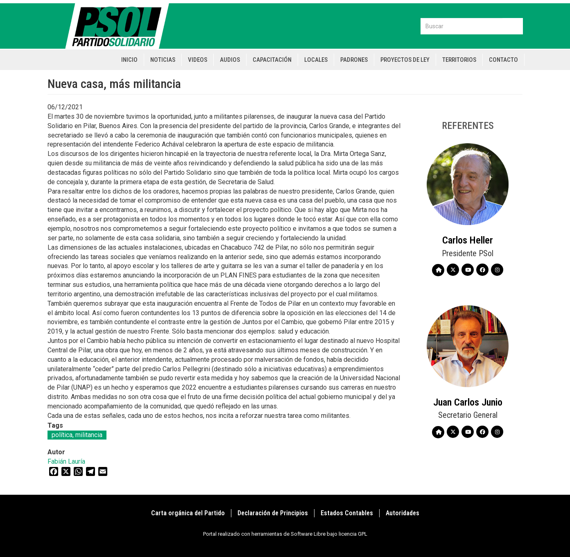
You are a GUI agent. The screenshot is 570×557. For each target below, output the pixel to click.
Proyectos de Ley (405, 59)
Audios (230, 59)
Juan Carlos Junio (467, 402)
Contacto (503, 59)
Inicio (129, 59)
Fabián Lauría (66, 461)
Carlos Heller (467, 240)
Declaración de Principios (273, 513)
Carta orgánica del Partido (188, 513)
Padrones (354, 59)
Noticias (162, 59)
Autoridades (402, 513)
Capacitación (272, 59)
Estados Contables (347, 513)
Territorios (459, 59)
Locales (316, 59)
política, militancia (77, 435)
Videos (197, 59)
